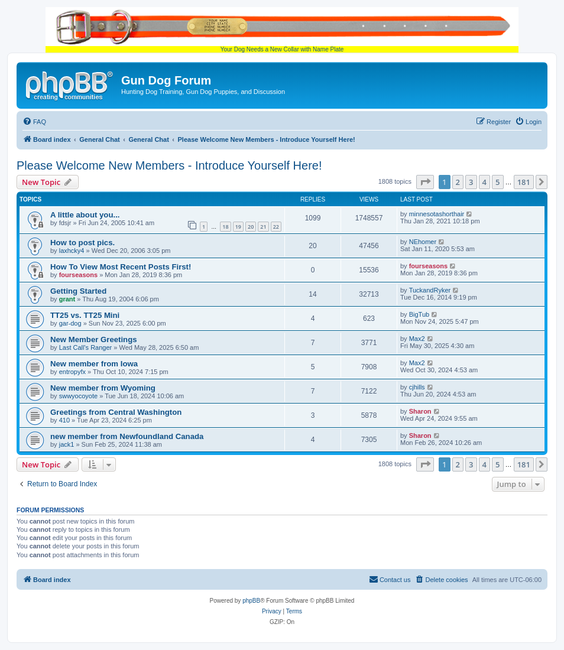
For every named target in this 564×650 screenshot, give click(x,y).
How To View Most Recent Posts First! (120, 266)
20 (251, 226)
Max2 (417, 338)
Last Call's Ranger (85, 347)
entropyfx (72, 371)
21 (263, 226)
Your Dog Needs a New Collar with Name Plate (282, 30)
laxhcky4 (72, 250)
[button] (425, 182)
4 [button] (484, 182)
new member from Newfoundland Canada (126, 436)
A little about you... (84, 214)
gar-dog (70, 323)
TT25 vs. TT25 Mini (84, 315)
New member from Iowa (94, 363)
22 (276, 226)
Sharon (420, 411)
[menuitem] (34, 122)
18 (225, 226)
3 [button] (471, 182)
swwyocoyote (78, 395)
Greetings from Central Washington (115, 412)
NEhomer (422, 241)
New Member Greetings (93, 339)
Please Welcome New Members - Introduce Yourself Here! (169, 165)
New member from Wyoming (102, 388)
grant (67, 299)
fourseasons (78, 274)
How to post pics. (82, 242)
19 (238, 226)
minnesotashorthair (437, 213)
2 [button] (458, 182)
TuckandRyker (430, 290)
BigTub (419, 314)
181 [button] (523, 182)
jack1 (66, 444)
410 (64, 420)
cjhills (417, 387)
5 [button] (497, 182)
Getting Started (78, 291)
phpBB (251, 600)
